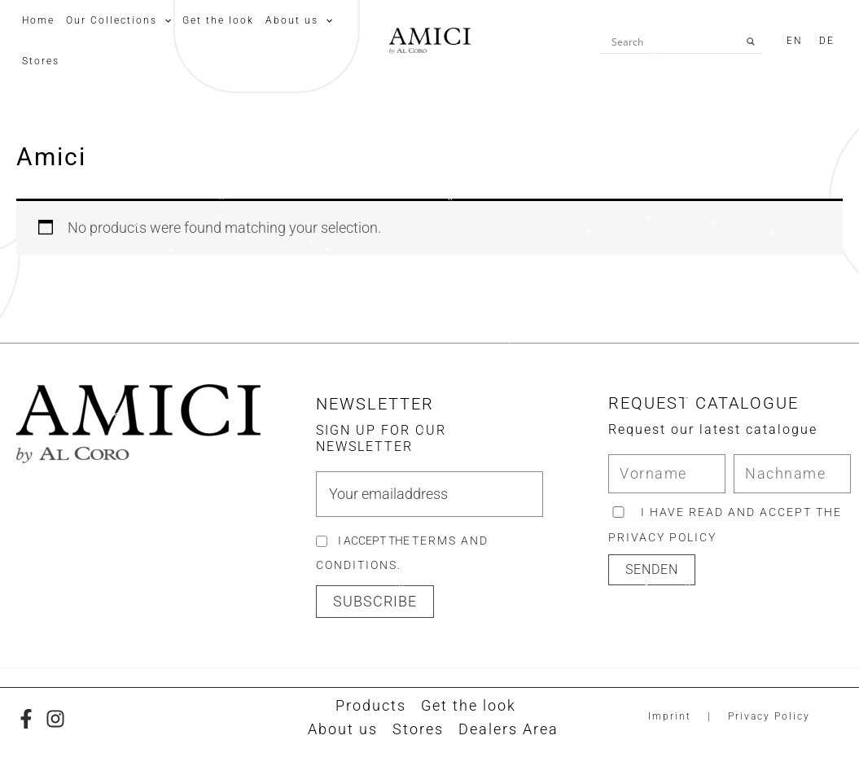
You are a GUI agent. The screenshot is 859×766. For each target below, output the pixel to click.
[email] (429, 494)
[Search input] (673, 41)
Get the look (468, 705)
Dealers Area (508, 729)
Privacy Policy (769, 716)
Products (370, 705)
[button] (375, 601)
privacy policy (662, 537)
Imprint (669, 716)
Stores (418, 729)
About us (343, 729)
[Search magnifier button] (750, 41)
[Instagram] (55, 719)
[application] (164, 20)
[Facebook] (26, 719)
